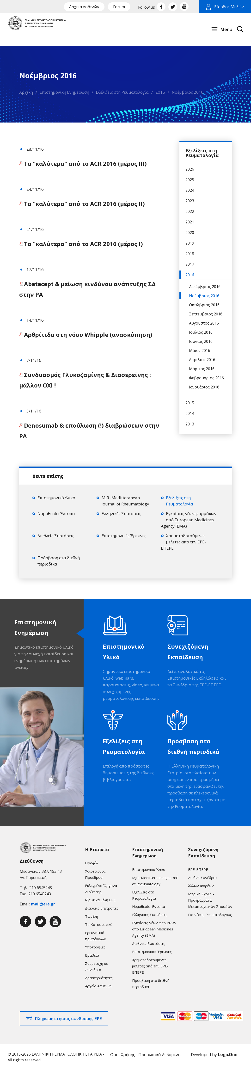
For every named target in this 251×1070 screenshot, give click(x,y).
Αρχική (26, 92)
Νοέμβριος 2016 (187, 92)
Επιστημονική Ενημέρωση (64, 92)
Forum (119, 6)
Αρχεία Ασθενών (84, 6)
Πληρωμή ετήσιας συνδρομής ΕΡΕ (68, 1018)
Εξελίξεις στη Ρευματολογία (122, 92)
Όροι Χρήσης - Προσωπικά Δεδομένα (145, 1054)
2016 (160, 92)
